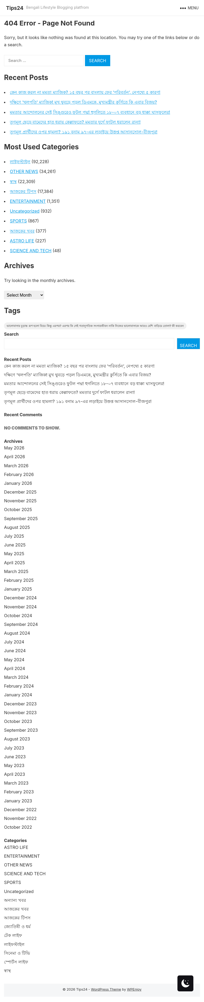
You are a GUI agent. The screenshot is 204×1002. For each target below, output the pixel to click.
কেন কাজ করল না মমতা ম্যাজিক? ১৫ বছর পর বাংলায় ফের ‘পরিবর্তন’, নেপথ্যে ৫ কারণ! (85, 92)
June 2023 (15, 756)
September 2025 (21, 518)
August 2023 (17, 739)
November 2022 (20, 818)
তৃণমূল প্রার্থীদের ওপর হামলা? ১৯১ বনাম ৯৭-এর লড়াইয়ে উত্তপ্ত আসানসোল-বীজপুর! (83, 131)
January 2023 (18, 800)
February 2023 (19, 791)
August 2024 (17, 633)
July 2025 (14, 536)
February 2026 (19, 474)
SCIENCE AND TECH (30, 250)
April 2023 (14, 774)
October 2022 (18, 827)
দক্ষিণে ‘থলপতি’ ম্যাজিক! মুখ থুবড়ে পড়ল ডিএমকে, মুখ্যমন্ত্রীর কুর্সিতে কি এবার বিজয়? (83, 102)
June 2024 (15, 650)
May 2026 (14, 448)
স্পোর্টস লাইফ (16, 962)
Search (11, 334)
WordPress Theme (106, 989)
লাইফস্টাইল (20, 161)
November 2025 (20, 500)
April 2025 (14, 562)
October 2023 (18, 721)
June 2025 (15, 545)
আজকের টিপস (23, 191)
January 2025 (18, 589)
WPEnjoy (134, 989)
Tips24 (15, 8)
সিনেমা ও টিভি (17, 953)
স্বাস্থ (13, 181)
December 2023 (20, 703)
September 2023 (21, 730)
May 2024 (14, 659)
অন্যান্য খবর (15, 900)
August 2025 (17, 527)
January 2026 (18, 483)
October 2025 (18, 509)
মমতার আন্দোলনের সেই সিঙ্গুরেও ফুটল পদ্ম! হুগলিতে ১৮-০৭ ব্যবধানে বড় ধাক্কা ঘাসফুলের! (90, 112)
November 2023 (20, 712)
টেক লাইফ (13, 935)
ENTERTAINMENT (28, 201)
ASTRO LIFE (22, 240)
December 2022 (20, 809)
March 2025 (16, 571)
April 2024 (14, 668)
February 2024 (19, 686)
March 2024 (16, 677)
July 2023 (14, 748)
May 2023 (14, 765)
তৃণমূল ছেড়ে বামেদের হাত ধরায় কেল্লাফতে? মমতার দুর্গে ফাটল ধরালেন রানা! (75, 122)
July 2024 (14, 642)
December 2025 (20, 492)
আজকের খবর (22, 231)
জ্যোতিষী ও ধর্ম (17, 926)
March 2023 (16, 783)
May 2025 (14, 553)
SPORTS (18, 221)
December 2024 (20, 597)
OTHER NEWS (24, 171)
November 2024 (20, 606)
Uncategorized (24, 211)
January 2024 (18, 694)
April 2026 (14, 456)
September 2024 (21, 624)
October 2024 (18, 615)
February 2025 (18, 580)
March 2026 (16, 465)
